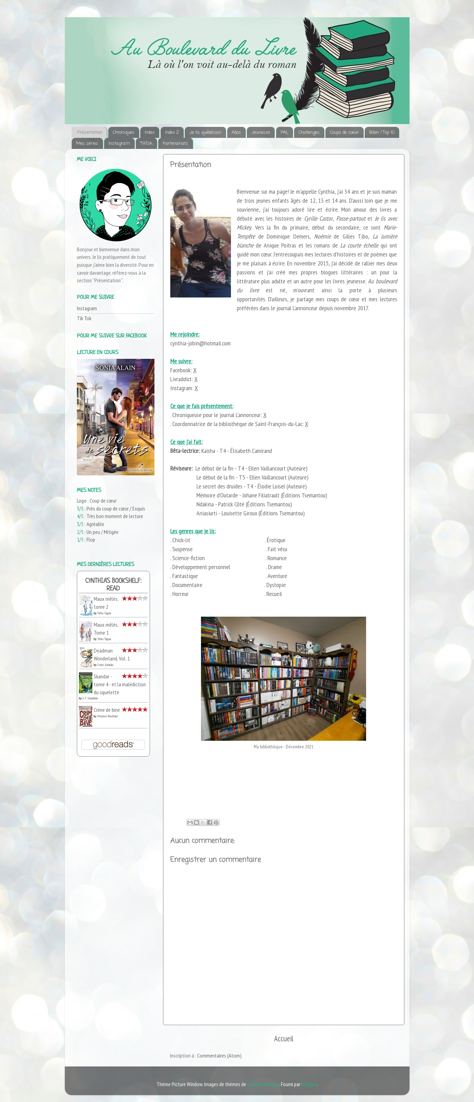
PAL (284, 132)
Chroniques (123, 132)
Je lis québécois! (205, 132)
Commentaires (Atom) (219, 1055)
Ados (236, 132)
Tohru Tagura (104, 613)
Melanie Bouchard (107, 716)
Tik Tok (84, 318)
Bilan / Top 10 (381, 132)
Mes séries (87, 143)
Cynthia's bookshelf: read (113, 585)
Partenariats (175, 143)
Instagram (119, 143)
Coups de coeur (344, 132)
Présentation (89, 132)
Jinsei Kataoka (105, 665)
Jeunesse (260, 132)
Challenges (309, 132)
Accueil (283, 1038)
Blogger (308, 1084)
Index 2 (172, 132)
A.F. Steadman (90, 698)
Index (149, 132)
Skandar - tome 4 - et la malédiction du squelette (120, 684)
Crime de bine (107, 709)
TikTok (146, 143)
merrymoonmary (263, 1084)
